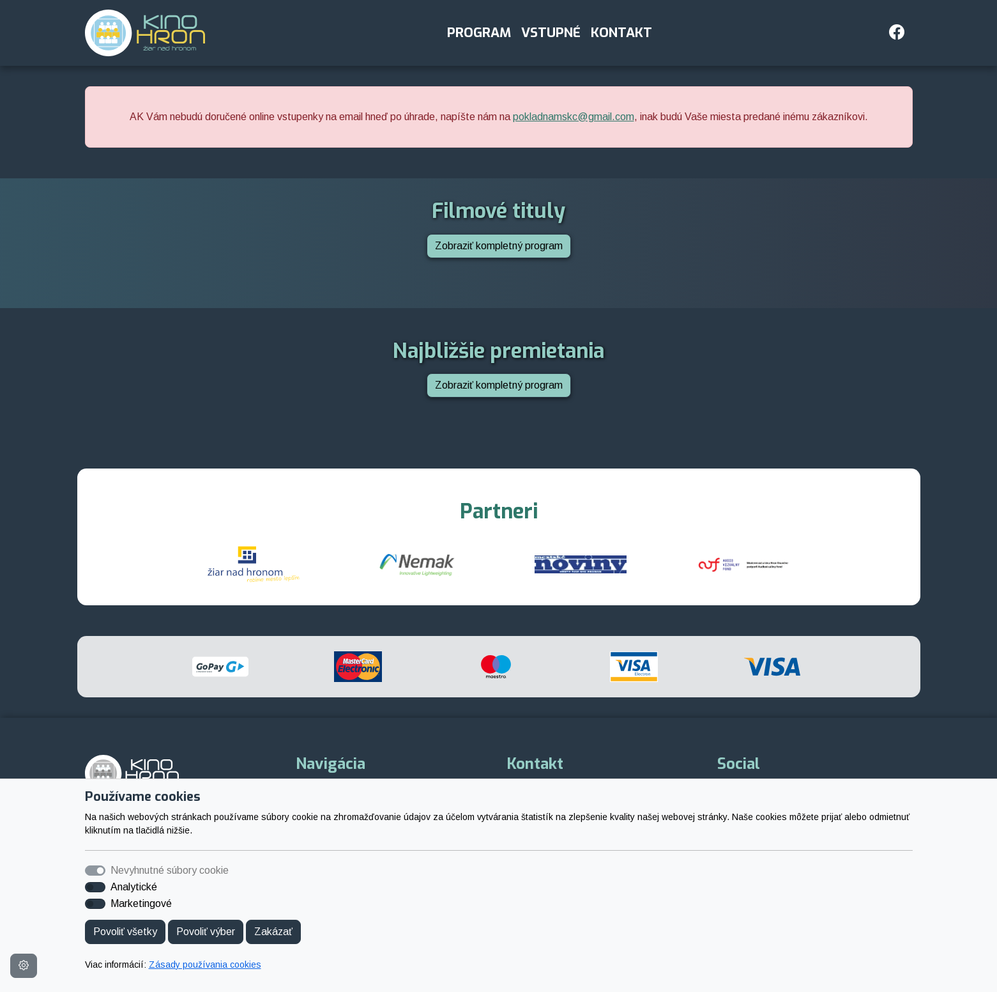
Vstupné (551, 33)
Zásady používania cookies (205, 964)
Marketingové (141, 903)
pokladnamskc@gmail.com (573, 116)
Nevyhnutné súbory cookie (169, 870)
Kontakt (621, 33)
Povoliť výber (205, 931)
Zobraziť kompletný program (499, 245)
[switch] (95, 887)
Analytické (133, 886)
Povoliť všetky (125, 931)
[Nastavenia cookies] (23, 966)
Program (479, 33)
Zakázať (273, 931)
